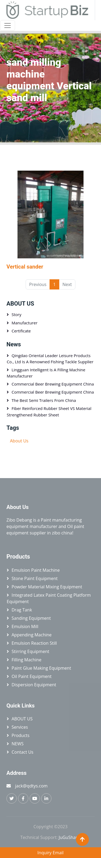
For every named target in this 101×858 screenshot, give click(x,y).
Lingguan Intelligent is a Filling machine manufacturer (46, 373)
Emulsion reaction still (34, 643)
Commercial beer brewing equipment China (53, 384)
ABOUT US (20, 303)
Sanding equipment (31, 618)
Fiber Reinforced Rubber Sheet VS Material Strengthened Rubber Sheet (49, 411)
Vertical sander (24, 266)
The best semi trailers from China (44, 400)
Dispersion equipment (34, 685)
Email (58, 853)
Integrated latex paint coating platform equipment (49, 598)
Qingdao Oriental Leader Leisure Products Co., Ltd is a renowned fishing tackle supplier (50, 359)
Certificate (21, 330)
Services (20, 727)
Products (20, 735)
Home (12, 112)
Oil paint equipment (32, 676)
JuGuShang (70, 837)
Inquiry (44, 853)
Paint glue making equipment (41, 668)
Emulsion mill (25, 626)
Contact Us (22, 752)
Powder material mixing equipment (47, 587)
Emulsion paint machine (36, 570)
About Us (19, 441)
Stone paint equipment (35, 578)
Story (16, 314)
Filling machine (26, 660)
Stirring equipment (30, 651)
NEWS (17, 744)
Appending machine (32, 635)
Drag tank (22, 610)
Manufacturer (24, 322)
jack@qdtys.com (31, 786)
